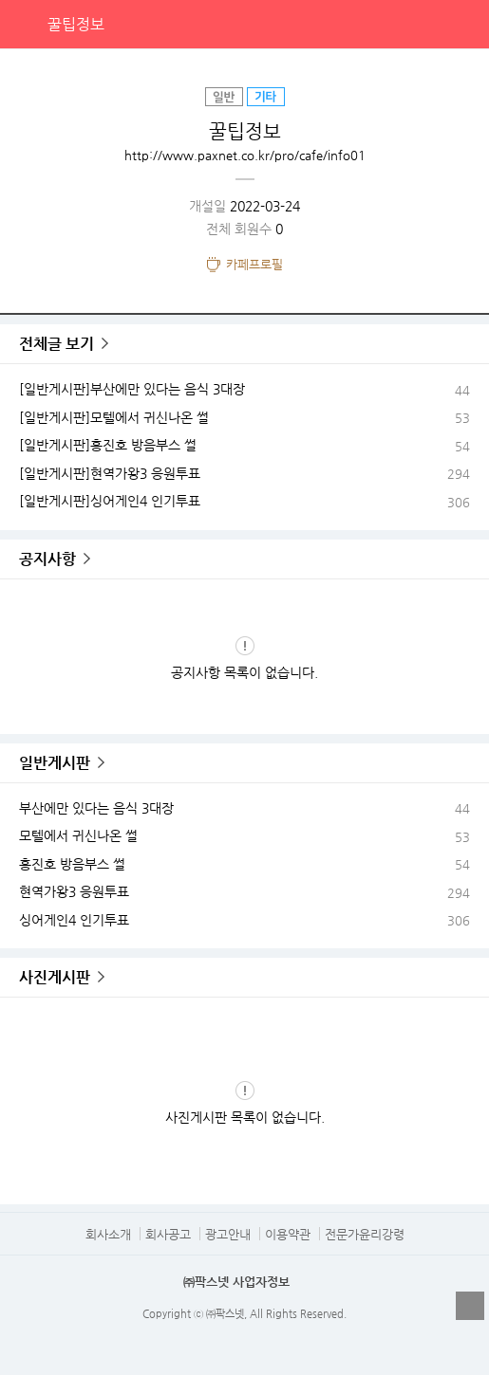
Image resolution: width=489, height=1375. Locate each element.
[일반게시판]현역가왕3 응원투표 (109, 473)
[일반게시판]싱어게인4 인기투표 (109, 500)
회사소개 (108, 1234)
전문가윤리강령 (364, 1234)
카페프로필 (254, 264)
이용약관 (287, 1234)
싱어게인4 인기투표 (74, 919)
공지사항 (47, 559)
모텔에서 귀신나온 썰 (78, 835)
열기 (470, 1306)
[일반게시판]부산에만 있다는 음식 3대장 (132, 388)
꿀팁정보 (75, 24)
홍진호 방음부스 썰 (72, 863)
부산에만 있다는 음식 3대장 (96, 808)
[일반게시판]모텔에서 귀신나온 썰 (114, 417)
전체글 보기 (56, 344)
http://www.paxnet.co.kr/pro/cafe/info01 (245, 155)
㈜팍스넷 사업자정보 (236, 1281)
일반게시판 (54, 763)
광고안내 (228, 1234)
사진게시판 (54, 977)
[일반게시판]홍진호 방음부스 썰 (108, 444)
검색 (425, 24)
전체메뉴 (464, 24)
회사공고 (168, 1234)
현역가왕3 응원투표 (74, 891)
